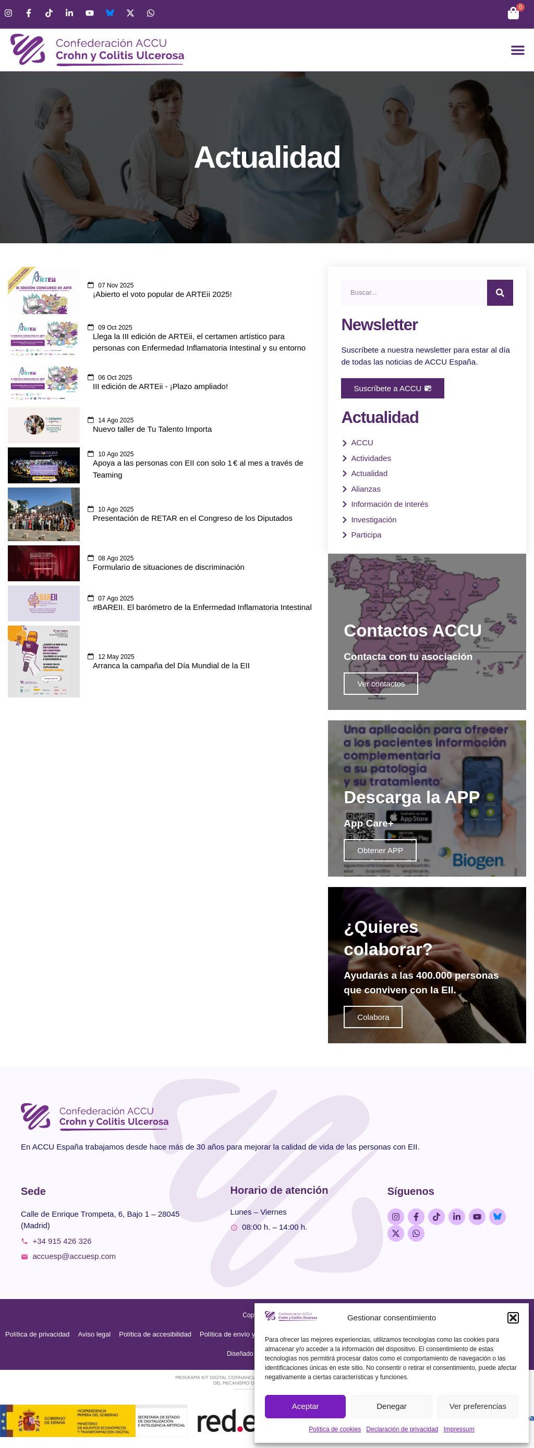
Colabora (373, 1017)
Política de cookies (335, 1429)
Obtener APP (380, 850)
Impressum (458, 1429)
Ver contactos (381, 683)
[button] (513, 1318)
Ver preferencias (478, 1406)
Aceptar (305, 1406)
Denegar (392, 1406)
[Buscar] (500, 293)
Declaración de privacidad (402, 1429)
